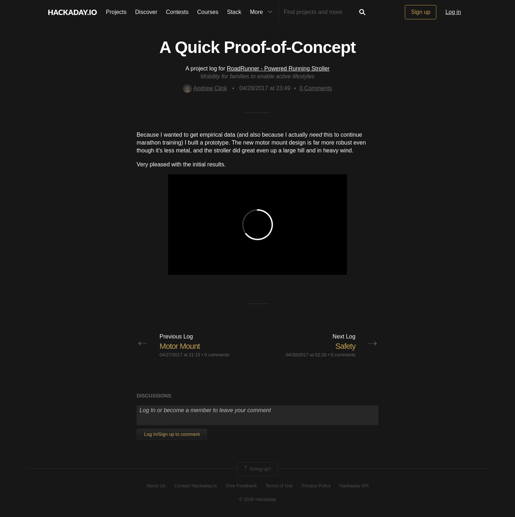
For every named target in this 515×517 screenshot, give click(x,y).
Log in (453, 12)
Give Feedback (241, 485)
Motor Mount (180, 346)
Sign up (420, 12)
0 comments (217, 354)
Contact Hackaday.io (195, 485)
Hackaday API (354, 485)
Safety (345, 346)
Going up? (257, 469)
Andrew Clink (205, 88)
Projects (116, 12)
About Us (155, 485)
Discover (146, 12)
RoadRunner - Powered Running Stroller (278, 68)
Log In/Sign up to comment (172, 434)
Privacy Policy (316, 485)
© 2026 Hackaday (257, 499)
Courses (208, 12)
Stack (234, 12)
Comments (316, 88)
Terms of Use (279, 485)
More (263, 12)
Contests (177, 12)
